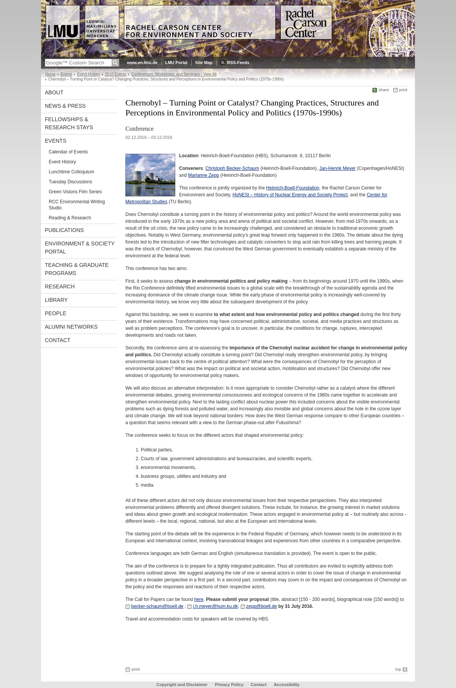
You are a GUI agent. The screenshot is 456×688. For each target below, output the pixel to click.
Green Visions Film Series (75, 191)
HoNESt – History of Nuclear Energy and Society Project (289, 195)
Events (66, 74)
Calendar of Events (68, 152)
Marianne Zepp (203, 175)
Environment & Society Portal (80, 247)
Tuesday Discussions (70, 181)
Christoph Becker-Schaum (232, 168)
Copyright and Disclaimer (181, 684)
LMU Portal (176, 62)
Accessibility (287, 684)
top (398, 669)
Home (50, 74)
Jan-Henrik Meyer (337, 168)
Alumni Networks (71, 327)
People (55, 313)
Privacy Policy (229, 684)
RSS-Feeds (238, 62)
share (384, 89)
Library (56, 300)
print (403, 89)
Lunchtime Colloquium (71, 171)
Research (60, 286)
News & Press (65, 106)
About (54, 92)
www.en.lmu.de (142, 62)
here (198, 599)
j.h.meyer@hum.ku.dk (215, 606)
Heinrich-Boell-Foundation (292, 188)
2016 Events (116, 74)
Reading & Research (70, 218)
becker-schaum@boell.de (157, 606)
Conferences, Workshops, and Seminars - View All (174, 74)
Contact (58, 340)
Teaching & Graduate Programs (77, 269)
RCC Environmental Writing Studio (77, 205)
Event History (88, 74)
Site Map (203, 62)
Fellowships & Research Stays (69, 123)
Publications (64, 230)
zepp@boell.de (261, 606)
